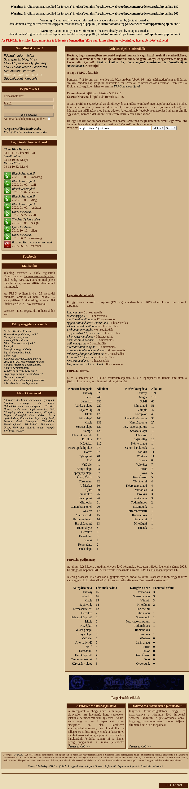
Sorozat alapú (13, 421)
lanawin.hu (74, 312)
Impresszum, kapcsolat (128, 766)
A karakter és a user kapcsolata (21, 383)
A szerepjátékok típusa (16, 340)
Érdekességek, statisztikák (23, 75)
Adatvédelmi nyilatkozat (152, 766)
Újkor (7, 427)
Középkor (49, 412)
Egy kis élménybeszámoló (17, 352)
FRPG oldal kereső (17, 67)
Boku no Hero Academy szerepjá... (33, 242)
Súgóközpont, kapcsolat (21, 78)
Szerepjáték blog (75, 766)
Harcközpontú (33, 406)
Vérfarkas (9, 430)
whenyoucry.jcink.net (80, 336)
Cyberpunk (48, 400)
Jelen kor (42, 409)
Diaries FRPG (13, 163)
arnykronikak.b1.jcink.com (83, 333)
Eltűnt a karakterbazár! (16, 367)
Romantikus (26, 418)
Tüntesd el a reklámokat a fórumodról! (24, 380)
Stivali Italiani (12, 156)
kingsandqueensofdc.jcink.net (85, 364)
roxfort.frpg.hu (76, 315)
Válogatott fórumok (94, 766)
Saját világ (41, 418)
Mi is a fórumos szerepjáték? (19, 343)
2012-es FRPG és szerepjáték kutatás (24, 361)
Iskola (16, 409)
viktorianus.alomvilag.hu (82, 326)
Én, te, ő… (9, 346)
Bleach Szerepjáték (23, 173)
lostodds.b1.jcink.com (80, 357)
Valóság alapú (35, 427)
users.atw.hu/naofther (80, 340)
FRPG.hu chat (173, 785)
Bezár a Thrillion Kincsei (17, 331)
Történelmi (31, 424)
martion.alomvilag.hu (80, 319)
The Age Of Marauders (26, 219)
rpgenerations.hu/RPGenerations (87, 322)
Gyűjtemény (38, 63)
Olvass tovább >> (79, 746)
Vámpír (50, 427)
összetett (40, 67)
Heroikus (50, 406)
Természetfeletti (12, 424)
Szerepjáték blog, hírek (20, 59)
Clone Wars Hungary (17, 149)
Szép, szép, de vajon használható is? (23, 374)
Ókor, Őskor (37, 415)
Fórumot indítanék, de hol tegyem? (22, 364)
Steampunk (32, 421)
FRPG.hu (18, 754)
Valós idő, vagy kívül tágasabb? (21, 334)
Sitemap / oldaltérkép (37, 766)
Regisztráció (110, 766)
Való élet (18, 427)
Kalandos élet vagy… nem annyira (22, 358)
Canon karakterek (31, 400)
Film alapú (45, 403)
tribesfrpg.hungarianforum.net (85, 353)
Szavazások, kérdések (20, 71)
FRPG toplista (14, 63)
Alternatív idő (11, 400)
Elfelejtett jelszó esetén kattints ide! (25, 132)
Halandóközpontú (13, 406)
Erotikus (8, 403)
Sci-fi (52, 418)
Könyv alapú (34, 412)
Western (20, 430)
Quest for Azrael (22, 211)
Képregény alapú (14, 412)
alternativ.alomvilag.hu (81, 346)
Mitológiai (20, 415)
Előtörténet (10, 355)
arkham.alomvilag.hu (80, 329)
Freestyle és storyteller (16, 337)
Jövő (51, 409)
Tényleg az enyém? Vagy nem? (20, 371)
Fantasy (24, 403)
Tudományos (48, 424)
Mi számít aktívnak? (14, 377)
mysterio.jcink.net (78, 360)
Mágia (7, 415)
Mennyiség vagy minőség (17, 349)
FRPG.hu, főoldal (57, 766)
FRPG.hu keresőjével (127, 86)
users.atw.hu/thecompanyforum (86, 350)
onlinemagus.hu (76, 343)
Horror (7, 409)
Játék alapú (28, 409)
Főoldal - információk (19, 55)
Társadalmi (48, 421)
